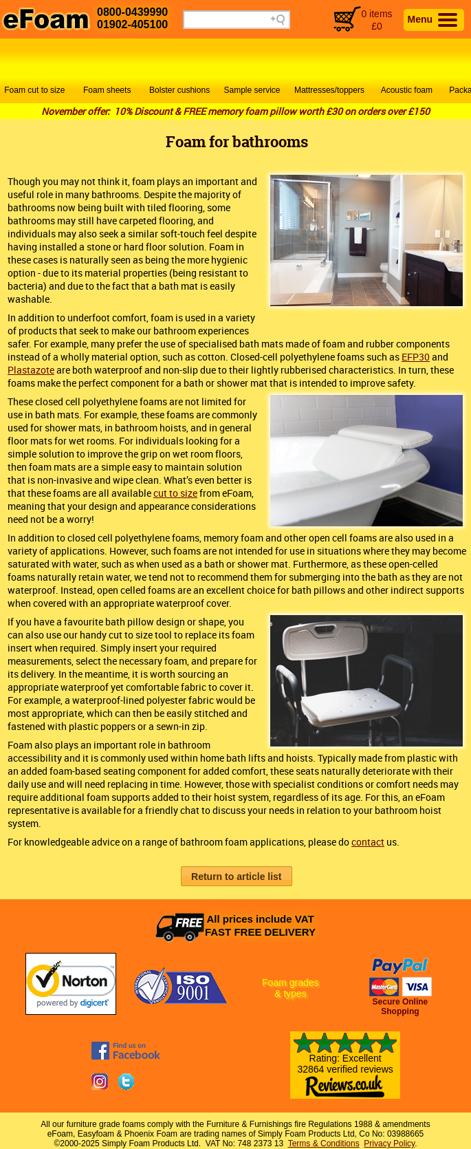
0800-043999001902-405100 (132, 18)
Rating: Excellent (345, 1070)
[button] (236, 876)
